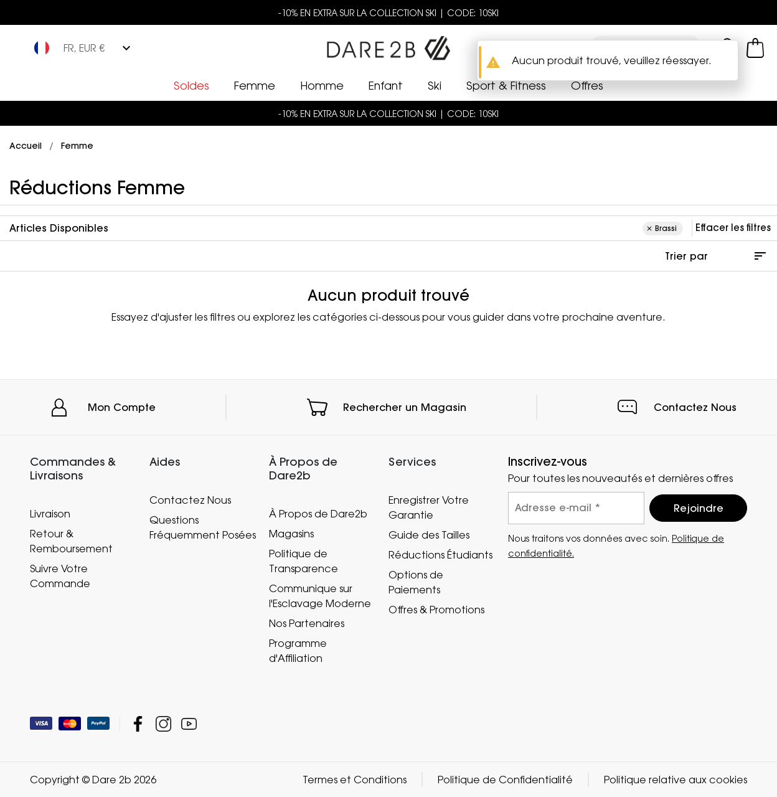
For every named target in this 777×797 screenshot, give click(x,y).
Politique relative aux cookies (675, 779)
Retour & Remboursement (71, 540)
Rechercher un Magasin (404, 407)
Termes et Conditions (355, 779)
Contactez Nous (695, 407)
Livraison (50, 513)
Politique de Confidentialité (505, 779)
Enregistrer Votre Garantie (428, 507)
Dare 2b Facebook (138, 724)
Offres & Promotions (436, 609)
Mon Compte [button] (122, 407)
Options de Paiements (415, 582)
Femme (254, 85)
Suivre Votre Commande (60, 575)
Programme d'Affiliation (298, 650)
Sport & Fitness (506, 85)
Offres (587, 85)
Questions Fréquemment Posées (202, 527)
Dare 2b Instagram (163, 724)
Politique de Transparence (303, 560)
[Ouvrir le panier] (755, 48)
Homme (322, 85)
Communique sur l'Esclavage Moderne (320, 595)
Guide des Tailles (428, 535)
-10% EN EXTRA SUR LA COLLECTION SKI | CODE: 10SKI (388, 12)
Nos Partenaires (306, 622)
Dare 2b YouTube (189, 724)
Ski (434, 85)
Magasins (291, 533)
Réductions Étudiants (440, 555)
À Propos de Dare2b (318, 513)
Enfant (386, 85)
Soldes (191, 85)
